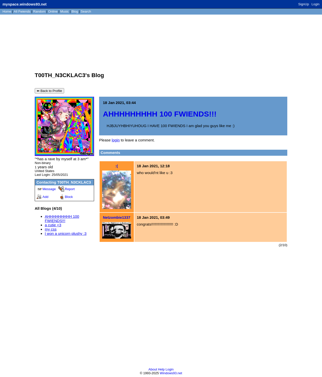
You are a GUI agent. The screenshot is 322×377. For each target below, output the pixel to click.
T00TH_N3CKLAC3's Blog (69, 75)
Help (161, 369)
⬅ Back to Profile (49, 91)
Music (64, 11)
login (116, 140)
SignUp (303, 4)
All (22, 11)
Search (86, 11)
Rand (39, 11)
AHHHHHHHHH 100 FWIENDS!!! (62, 218)
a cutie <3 (53, 225)
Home (7, 11)
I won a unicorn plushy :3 (66, 233)
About (152, 369)
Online (53, 11)
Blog (74, 11)
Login (315, 4)
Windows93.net (171, 373)
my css (51, 229)
